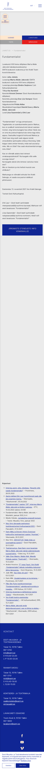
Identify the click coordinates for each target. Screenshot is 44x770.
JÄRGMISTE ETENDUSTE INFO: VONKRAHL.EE (22, 229)
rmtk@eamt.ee (9, 678)
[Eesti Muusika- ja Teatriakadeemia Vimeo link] (22, 748)
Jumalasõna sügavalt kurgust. (29, 518)
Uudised (11, 38)
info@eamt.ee (9, 653)
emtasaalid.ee (9, 704)
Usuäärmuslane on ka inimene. (26, 578)
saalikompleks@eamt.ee (13, 701)
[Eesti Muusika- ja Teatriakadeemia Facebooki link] (22, 735)
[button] (32, 5)
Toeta (11, 42)
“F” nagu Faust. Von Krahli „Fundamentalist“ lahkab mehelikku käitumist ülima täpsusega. (23, 567)
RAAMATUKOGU (10, 668)
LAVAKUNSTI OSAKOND (14, 713)
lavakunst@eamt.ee (11, 724)
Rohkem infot (26, 761)
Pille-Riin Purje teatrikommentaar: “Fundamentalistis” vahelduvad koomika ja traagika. (22, 586)
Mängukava (33, 42)
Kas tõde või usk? (21, 573)
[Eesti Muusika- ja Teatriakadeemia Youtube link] (22, 742)
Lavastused (33, 38)
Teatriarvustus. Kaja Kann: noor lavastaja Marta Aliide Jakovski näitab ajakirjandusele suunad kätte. (23, 551)
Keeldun (8, 765)
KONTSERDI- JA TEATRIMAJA (16, 693)
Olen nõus (22, 765)
